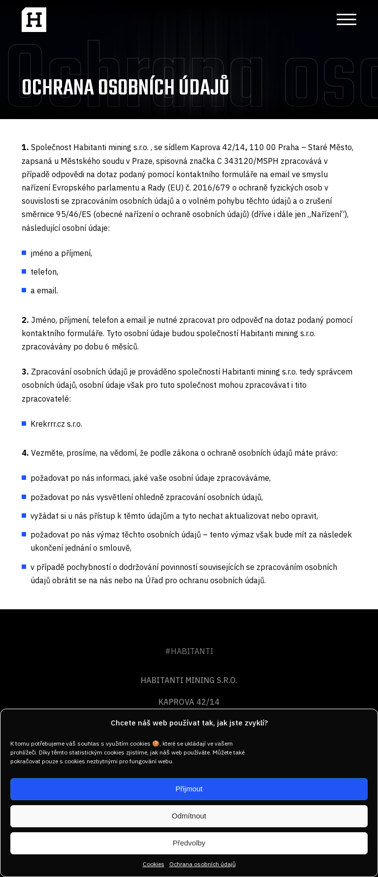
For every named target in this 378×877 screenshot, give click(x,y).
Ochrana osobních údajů (202, 864)
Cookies (153, 864)
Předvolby (189, 843)
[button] (342, 19)
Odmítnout (189, 816)
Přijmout (188, 788)
